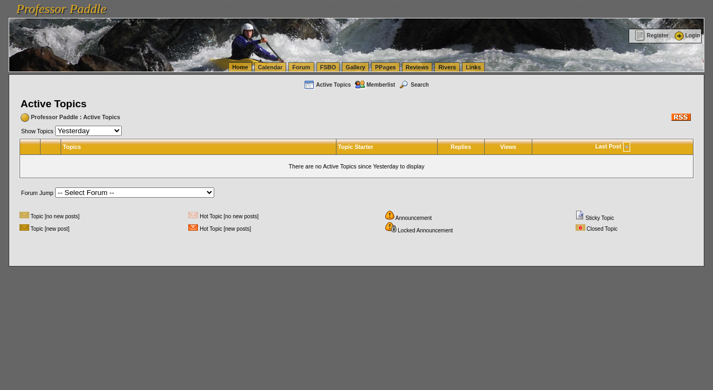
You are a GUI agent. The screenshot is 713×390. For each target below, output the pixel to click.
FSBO (328, 67)
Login (686, 35)
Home (240, 67)
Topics (72, 147)
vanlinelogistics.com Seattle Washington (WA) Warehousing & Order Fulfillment (305, 5)
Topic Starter (355, 147)
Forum (301, 67)
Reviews (417, 67)
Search (413, 85)
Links (473, 67)
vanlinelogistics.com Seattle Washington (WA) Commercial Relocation (497, 5)
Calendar (270, 67)
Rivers (447, 67)
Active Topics (327, 85)
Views (508, 147)
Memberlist (374, 85)
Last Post (608, 146)
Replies (461, 147)
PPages (385, 67)
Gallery (355, 67)
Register (652, 35)
